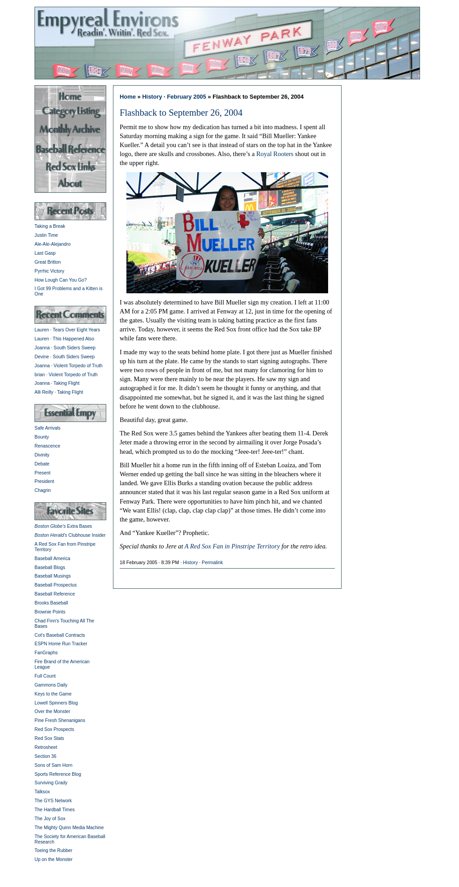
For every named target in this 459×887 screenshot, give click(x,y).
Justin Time (46, 235)
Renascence (47, 446)
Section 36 (45, 756)
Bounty (42, 437)
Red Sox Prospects (54, 729)
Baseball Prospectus (56, 585)
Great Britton (48, 262)
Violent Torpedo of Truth (78, 365)
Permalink (212, 562)
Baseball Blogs (50, 567)
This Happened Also (73, 338)
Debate (42, 463)
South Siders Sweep (75, 347)
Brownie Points (50, 611)
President (44, 481)
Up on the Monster (54, 859)
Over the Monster (52, 711)
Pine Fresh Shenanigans (60, 720)
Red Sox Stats (49, 738)
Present (43, 472)
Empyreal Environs (229, 42)
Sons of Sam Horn (53, 765)
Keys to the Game (53, 693)
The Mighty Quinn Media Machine (69, 827)
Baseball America (52, 558)
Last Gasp (45, 253)
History (152, 96)
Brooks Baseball (51, 602)
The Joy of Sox (50, 818)
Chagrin (43, 490)
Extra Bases (63, 526)
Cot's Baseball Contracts (60, 635)
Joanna (42, 347)
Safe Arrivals (48, 428)
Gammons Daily (51, 685)
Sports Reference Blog (58, 774)
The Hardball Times (55, 809)
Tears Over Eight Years (76, 329)
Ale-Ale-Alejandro (52, 244)
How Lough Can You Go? (61, 280)
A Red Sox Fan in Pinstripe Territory (232, 546)
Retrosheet (46, 747)
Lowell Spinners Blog (56, 702)
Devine (42, 356)
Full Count (45, 676)
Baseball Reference (55, 593)
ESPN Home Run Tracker (61, 643)
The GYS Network (53, 800)
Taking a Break (50, 226)
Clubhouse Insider (70, 535)
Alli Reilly (44, 392)
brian (40, 374)
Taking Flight (66, 383)
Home (128, 96)
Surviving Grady (51, 782)
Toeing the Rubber (53, 850)
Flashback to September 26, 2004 (181, 112)
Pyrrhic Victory (49, 271)
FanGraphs (46, 652)
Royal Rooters (275, 153)
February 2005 (186, 96)
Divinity (42, 454)
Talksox (42, 791)
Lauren (42, 329)
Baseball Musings (53, 576)
